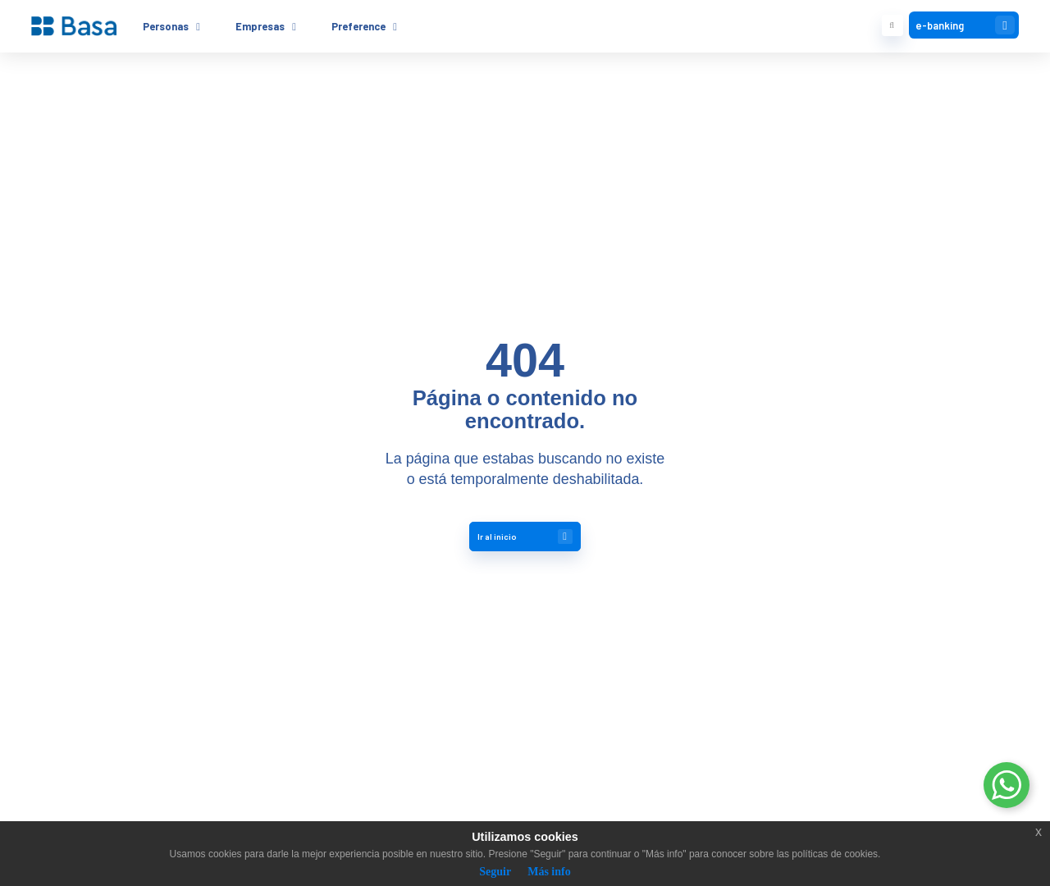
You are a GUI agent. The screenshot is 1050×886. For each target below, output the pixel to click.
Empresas (260, 26)
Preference (358, 26)
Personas (166, 26)
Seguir (495, 871)
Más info (549, 871)
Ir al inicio (524, 536)
